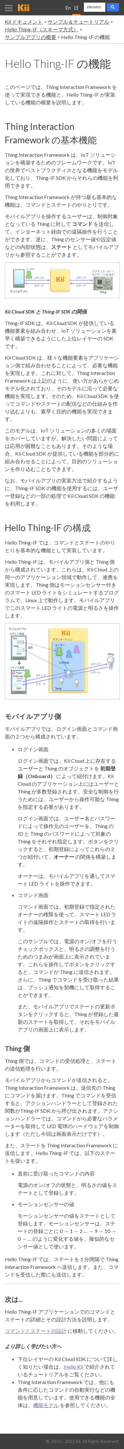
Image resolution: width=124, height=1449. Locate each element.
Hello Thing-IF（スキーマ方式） (41, 29)
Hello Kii (73, 1367)
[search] (94, 7)
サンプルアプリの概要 (30, 37)
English (68, 10)
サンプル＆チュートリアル (78, 22)
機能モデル (46, 1405)
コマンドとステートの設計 (35, 1331)
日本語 (76, 10)
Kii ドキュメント (24, 22)
